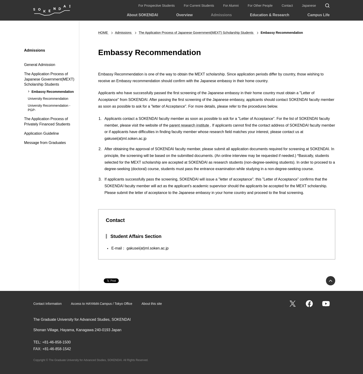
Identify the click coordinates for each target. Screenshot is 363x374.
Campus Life (318, 15)
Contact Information (47, 303)
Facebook (309, 303)
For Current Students (199, 5)
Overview (184, 15)
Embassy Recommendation (52, 92)
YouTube (326, 303)
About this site (151, 303)
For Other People (260, 5)
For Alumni (231, 5)
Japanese (309, 5)
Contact (287, 5)
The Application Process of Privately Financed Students (47, 121)
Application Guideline (41, 133)
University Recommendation (48, 98)
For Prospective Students (156, 5)
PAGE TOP (330, 280)
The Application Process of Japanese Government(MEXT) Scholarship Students (49, 79)
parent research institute (189, 125)
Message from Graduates (45, 143)
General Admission (39, 65)
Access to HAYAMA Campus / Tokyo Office (101, 303)
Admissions (221, 15)
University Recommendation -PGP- (49, 108)
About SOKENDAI (142, 15)
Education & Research (269, 15)
